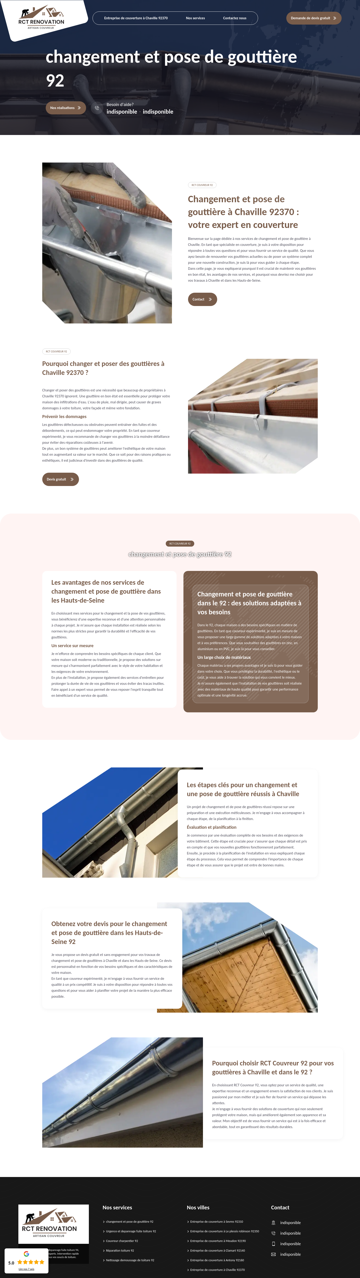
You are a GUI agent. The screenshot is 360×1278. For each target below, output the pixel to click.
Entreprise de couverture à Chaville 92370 (136, 18)
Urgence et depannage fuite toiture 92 (131, 1231)
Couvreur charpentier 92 (122, 1241)
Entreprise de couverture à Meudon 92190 (218, 1241)
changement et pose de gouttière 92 (129, 1222)
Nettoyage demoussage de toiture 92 (130, 1260)
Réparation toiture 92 (120, 1251)
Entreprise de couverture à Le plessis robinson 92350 (224, 1231)
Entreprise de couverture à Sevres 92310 (216, 1222)
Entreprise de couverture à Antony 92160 (217, 1260)
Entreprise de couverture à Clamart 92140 (217, 1251)
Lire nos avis (26, 1269)
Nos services (195, 18)
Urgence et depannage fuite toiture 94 (56, 1250)
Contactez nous (234, 18)
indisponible (122, 112)
